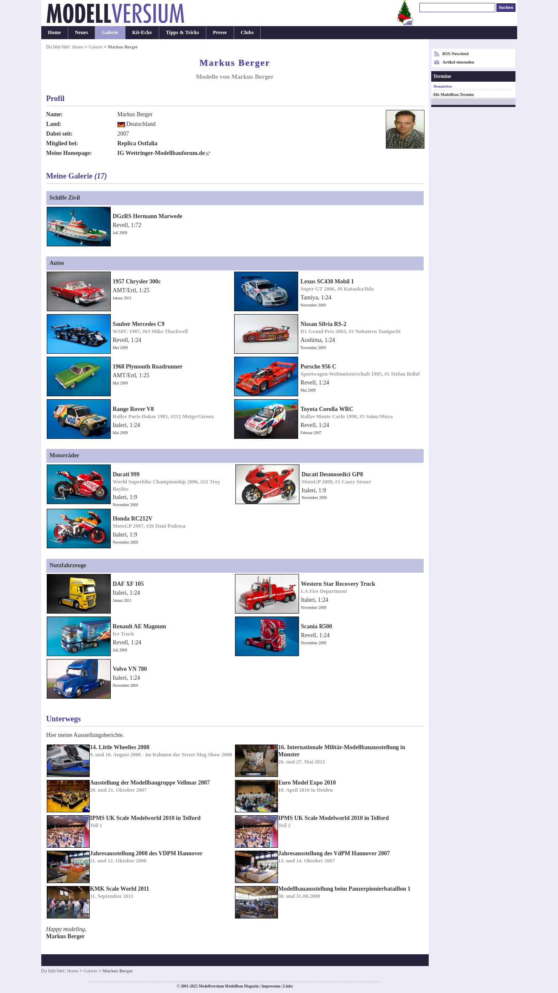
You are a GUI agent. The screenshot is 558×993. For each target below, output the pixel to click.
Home (54, 32)
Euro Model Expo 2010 (307, 782)
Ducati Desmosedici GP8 (332, 474)
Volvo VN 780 (130, 669)
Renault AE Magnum (139, 626)
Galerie (110, 32)
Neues (81, 32)
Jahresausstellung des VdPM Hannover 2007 (334, 853)
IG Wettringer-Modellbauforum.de (161, 153)
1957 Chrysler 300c (137, 281)
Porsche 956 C (318, 366)
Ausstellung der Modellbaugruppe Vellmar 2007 (150, 782)
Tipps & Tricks (182, 32)
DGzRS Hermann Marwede (147, 216)
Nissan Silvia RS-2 (323, 324)
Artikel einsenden (458, 62)
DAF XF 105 (128, 584)
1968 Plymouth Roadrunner (148, 366)
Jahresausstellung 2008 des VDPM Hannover (146, 853)
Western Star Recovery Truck (338, 584)
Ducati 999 (126, 474)
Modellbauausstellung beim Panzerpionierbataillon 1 (344, 889)
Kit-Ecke (142, 32)
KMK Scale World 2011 (120, 889)
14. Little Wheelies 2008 (120, 747)
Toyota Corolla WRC (326, 409)
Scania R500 (316, 626)
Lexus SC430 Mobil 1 (327, 281)
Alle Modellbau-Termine (453, 95)
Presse (220, 32)
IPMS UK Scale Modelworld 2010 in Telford (145, 818)
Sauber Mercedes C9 (139, 324)
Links (288, 986)
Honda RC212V (133, 518)
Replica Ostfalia (137, 143)
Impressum (271, 986)
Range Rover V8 (133, 409)
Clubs (247, 32)
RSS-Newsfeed (456, 53)
